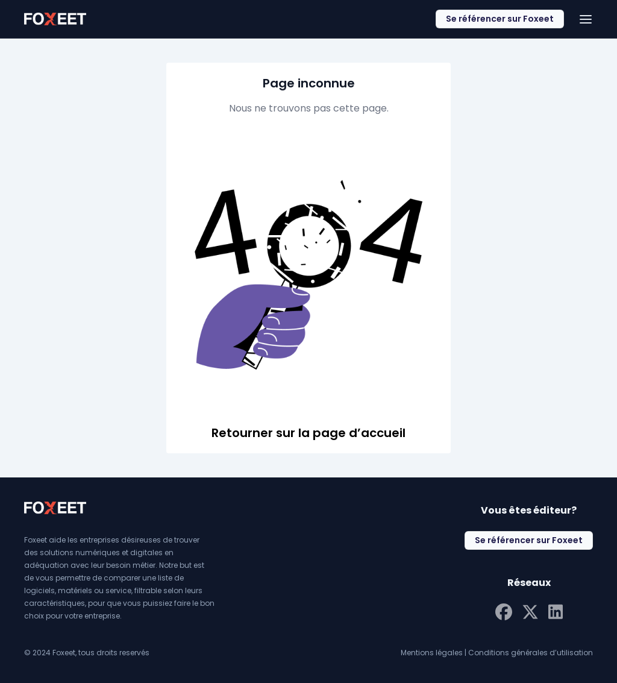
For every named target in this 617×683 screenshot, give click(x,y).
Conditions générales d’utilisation (530, 652)
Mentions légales (432, 652)
